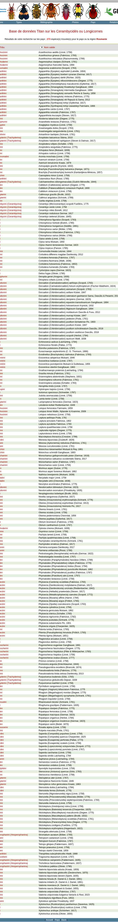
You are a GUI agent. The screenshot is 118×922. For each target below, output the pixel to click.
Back (64, 920)
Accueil (49, 920)
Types (19, 22)
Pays (93, 22)
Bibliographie (46, 22)
